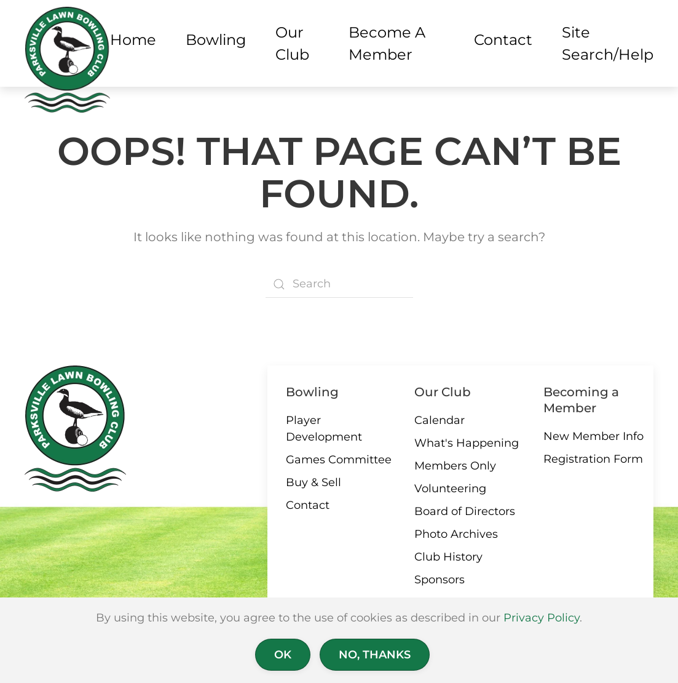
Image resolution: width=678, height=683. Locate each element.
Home (133, 40)
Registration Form (593, 459)
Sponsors (439, 579)
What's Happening (466, 443)
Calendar (439, 420)
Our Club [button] (292, 43)
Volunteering (450, 488)
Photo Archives (456, 534)
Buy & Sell (313, 482)
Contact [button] (503, 40)
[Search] (339, 284)
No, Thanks (375, 654)
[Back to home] (67, 60)
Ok (282, 654)
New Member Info (593, 436)
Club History (448, 557)
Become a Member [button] (387, 43)
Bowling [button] (216, 40)
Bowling (312, 392)
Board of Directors (464, 511)
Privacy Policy (541, 618)
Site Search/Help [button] (607, 43)
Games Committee (339, 459)
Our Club (442, 392)
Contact (307, 505)
